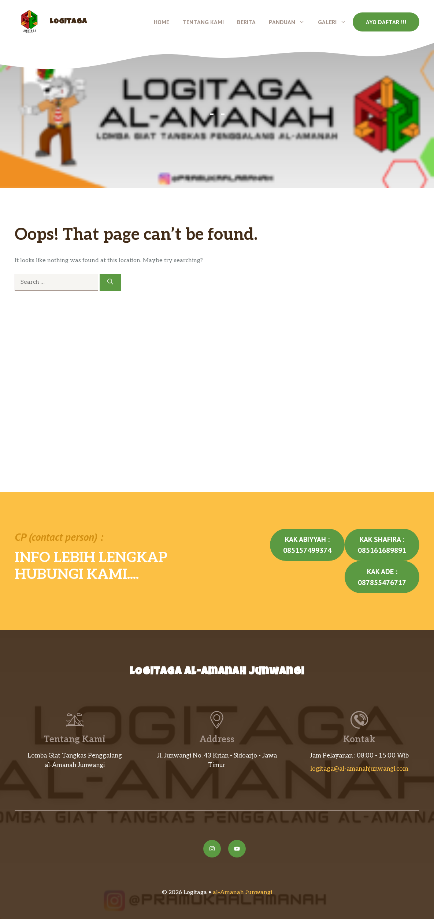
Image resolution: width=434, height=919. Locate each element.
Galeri (335, 22)
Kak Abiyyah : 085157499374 (307, 545)
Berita (246, 22)
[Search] (110, 282)
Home (161, 22)
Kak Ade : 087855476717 (382, 577)
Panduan (290, 22)
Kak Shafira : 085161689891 (382, 545)
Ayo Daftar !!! (386, 22)
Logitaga (68, 22)
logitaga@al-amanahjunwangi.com (359, 769)
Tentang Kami (203, 22)
